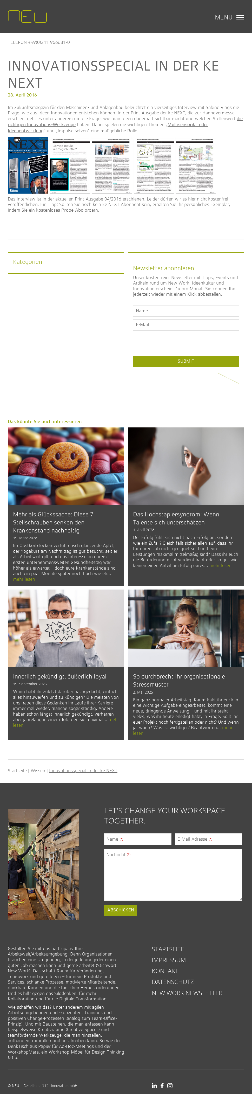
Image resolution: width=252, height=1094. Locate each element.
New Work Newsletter (187, 992)
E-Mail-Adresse (194, 839)
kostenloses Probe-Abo (59, 210)
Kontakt (165, 970)
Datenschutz (173, 981)
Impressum (169, 959)
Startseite (17, 770)
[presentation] (172, 355)
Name (115, 839)
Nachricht (118, 854)
